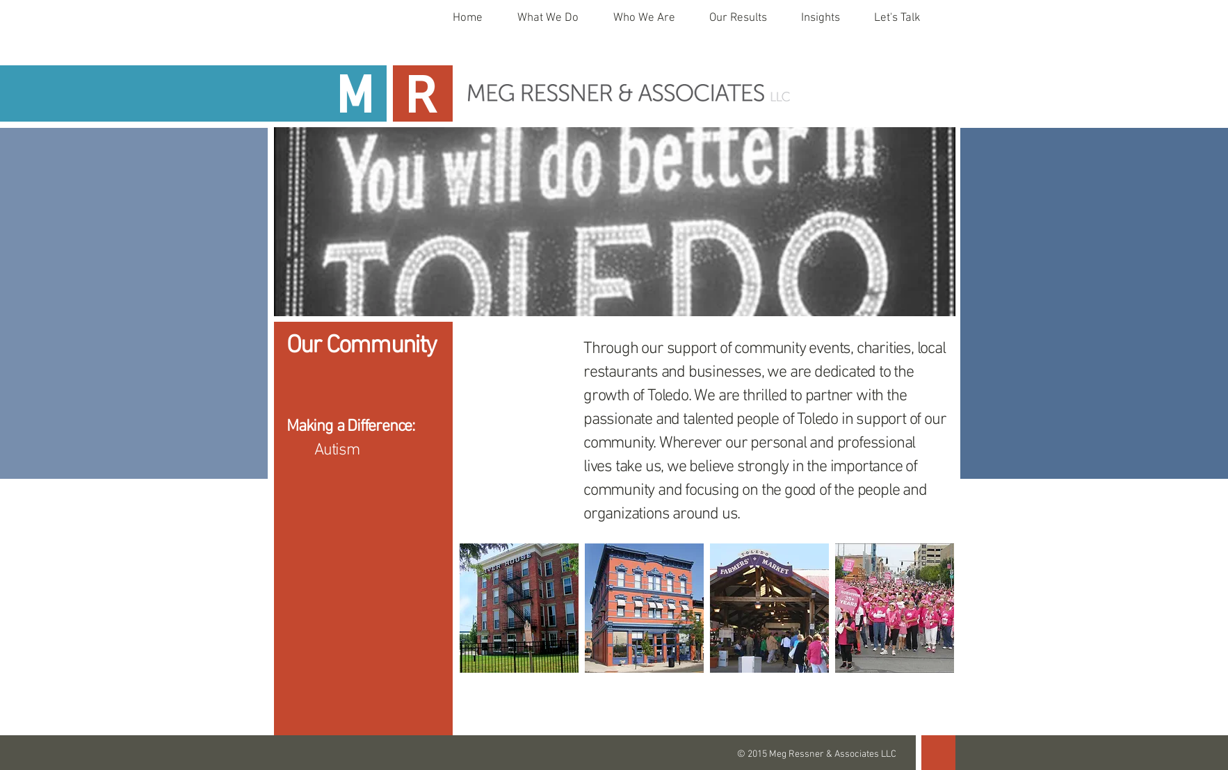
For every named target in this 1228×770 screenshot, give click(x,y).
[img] (519, 608)
